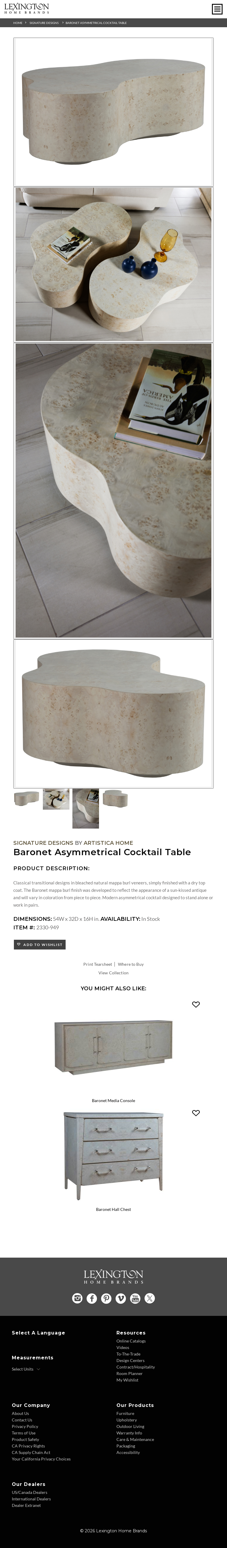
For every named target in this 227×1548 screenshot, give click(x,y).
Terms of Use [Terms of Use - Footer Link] (23, 1432)
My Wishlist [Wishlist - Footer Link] (127, 1379)
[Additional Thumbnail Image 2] (56, 799)
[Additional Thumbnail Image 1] (26, 799)
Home (17, 23)
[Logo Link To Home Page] (26, 11)
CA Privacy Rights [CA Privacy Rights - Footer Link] (28, 1445)
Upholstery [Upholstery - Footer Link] (126, 1419)
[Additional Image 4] (113, 714)
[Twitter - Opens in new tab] (150, 1298)
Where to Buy (131, 964)
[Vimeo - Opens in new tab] (121, 1298)
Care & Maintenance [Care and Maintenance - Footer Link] (135, 1439)
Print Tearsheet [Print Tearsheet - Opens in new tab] (97, 964)
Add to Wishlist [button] (42, 944)
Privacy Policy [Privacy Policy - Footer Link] (25, 1426)
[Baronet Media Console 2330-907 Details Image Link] (113, 1093)
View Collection (113, 972)
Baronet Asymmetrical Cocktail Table (96, 23)
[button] (196, 1004)
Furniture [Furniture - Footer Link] (125, 1413)
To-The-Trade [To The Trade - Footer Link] (128, 1353)
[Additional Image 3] (113, 491)
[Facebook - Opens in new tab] (92, 1298)
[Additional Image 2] (113, 265)
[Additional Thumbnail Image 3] (85, 809)
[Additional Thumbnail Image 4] (115, 799)
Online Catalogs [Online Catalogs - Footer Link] (131, 1340)
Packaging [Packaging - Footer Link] (125, 1445)
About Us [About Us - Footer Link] (20, 1413)
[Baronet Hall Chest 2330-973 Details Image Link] (113, 1201)
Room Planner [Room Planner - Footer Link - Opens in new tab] (129, 1373)
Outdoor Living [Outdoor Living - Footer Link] (130, 1426)
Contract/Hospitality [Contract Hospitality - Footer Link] (135, 1366)
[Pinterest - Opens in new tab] (106, 1298)
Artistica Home (108, 843)
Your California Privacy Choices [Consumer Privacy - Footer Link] (41, 1458)
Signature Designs (44, 23)
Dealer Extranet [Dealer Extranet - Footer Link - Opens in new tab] (26, 1505)
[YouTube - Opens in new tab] (135, 1298)
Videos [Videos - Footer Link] (122, 1347)
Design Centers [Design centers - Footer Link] (130, 1360)
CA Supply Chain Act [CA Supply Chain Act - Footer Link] (31, 1452)
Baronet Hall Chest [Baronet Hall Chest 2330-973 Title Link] (113, 1209)
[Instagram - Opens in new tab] (77, 1298)
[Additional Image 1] (113, 112)
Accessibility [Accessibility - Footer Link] (128, 1452)
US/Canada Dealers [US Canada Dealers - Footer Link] (29, 1492)
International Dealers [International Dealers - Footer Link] (31, 1498)
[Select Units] (26, 1369)
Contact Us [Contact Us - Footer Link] (22, 1419)
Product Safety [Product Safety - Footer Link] (25, 1439)
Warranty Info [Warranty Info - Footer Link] (129, 1432)
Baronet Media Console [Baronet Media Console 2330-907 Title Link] (113, 1100)
